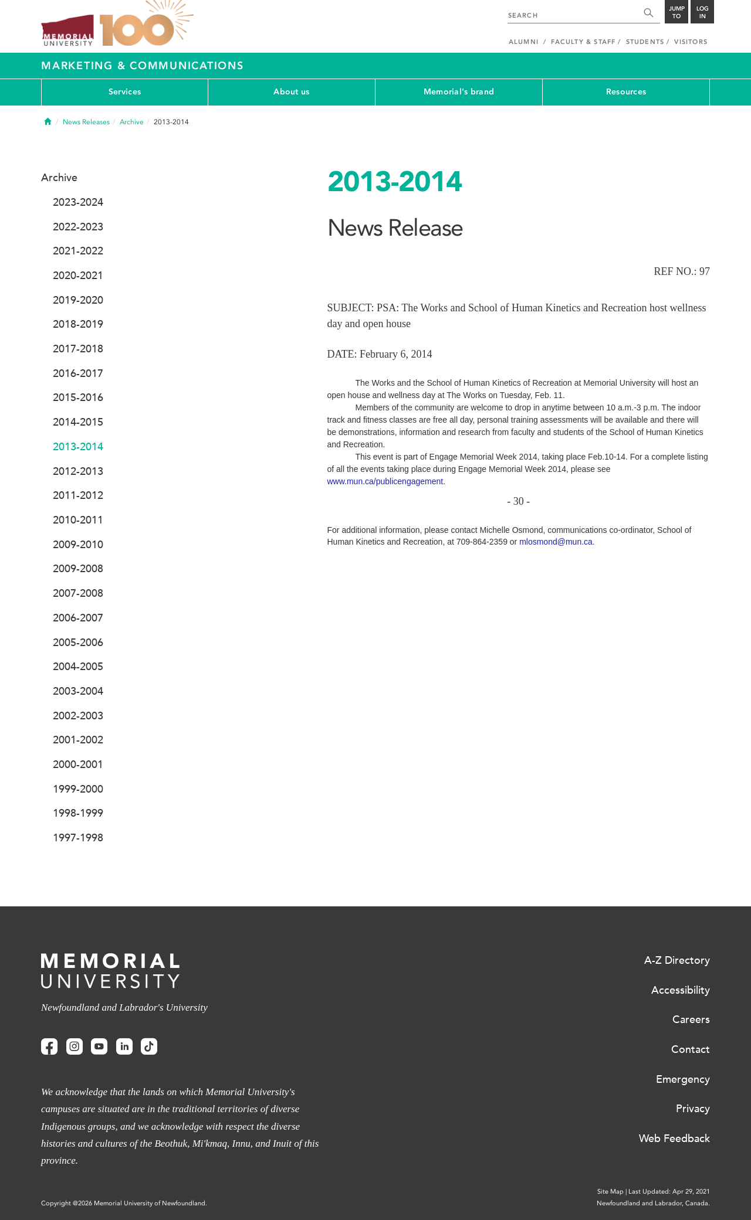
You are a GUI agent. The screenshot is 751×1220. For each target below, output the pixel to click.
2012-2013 (78, 471)
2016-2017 (78, 373)
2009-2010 (78, 544)
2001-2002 (78, 739)
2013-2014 (78, 446)
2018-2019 (78, 324)
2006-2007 (78, 617)
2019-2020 (78, 300)
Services (125, 92)
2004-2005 (78, 666)
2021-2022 (78, 250)
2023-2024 (78, 202)
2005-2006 (78, 642)
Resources (626, 92)
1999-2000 (78, 789)
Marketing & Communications (142, 65)
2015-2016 (78, 397)
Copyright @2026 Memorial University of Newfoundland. (124, 1203)
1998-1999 (78, 813)
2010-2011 (78, 520)
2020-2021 (78, 275)
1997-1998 (78, 837)
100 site (147, 23)
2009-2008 (78, 568)
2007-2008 (78, 593)
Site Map (610, 1191)
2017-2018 (78, 348)
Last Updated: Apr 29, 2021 (669, 1191)
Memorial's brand (459, 92)
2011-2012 (78, 495)
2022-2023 (78, 226)
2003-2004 (78, 691)
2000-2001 (78, 764)
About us (291, 92)
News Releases (86, 122)
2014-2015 (78, 422)
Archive (132, 122)
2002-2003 (78, 715)
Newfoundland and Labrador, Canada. (653, 1203)
